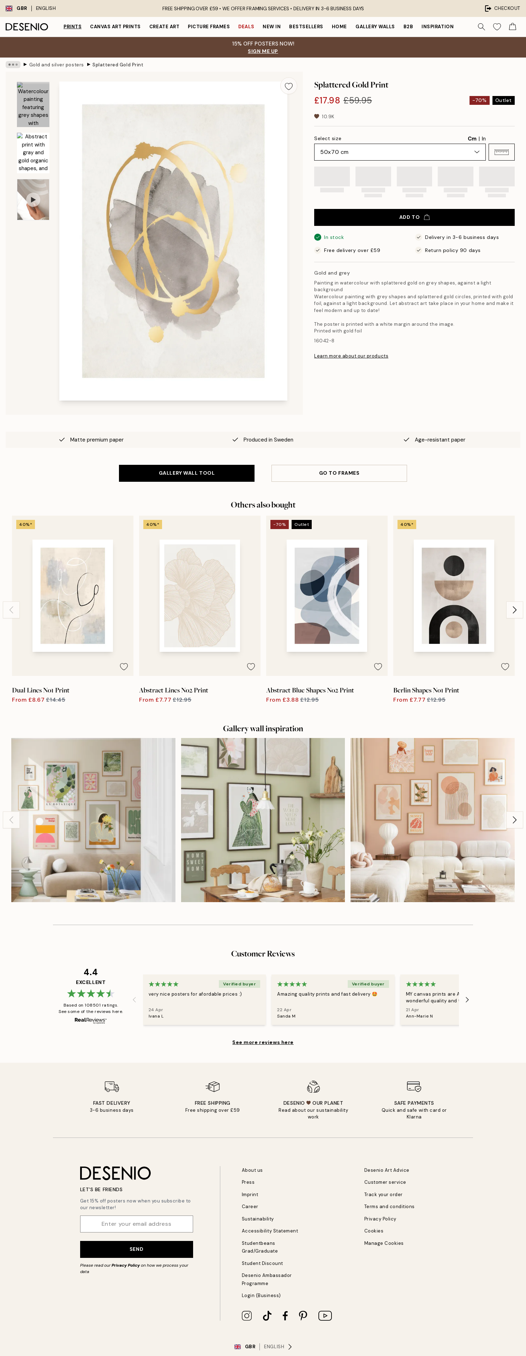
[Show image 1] (33, 104)
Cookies (374, 1231)
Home (339, 27)
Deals (246, 27)
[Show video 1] (33, 199)
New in (272, 27)
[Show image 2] (33, 153)
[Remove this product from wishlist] (288, 85)
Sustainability (258, 1219)
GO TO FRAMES (339, 473)
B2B (408, 27)
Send (136, 1249)
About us (252, 1170)
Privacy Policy (126, 1265)
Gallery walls (375, 27)
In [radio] (484, 138)
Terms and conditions (389, 1207)
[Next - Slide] (514, 609)
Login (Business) (261, 1295)
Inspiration (438, 27)
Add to (414, 217)
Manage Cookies (384, 1243)
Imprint (250, 1195)
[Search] (481, 27)
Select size (327, 138)
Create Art (164, 27)
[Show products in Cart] (512, 26)
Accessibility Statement (270, 1231)
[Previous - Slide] (11, 609)
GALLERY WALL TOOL (187, 473)
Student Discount (262, 1263)
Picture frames (209, 27)
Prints (73, 27)
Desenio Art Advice (387, 1170)
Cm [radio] (472, 138)
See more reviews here (263, 1042)
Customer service (385, 1182)
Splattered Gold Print (117, 64)
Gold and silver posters (56, 64)
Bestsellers (306, 27)
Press (248, 1182)
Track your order (383, 1195)
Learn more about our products (351, 356)
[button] (502, 152)
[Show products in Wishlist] (497, 26)
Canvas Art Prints (115, 27)
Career (250, 1207)
